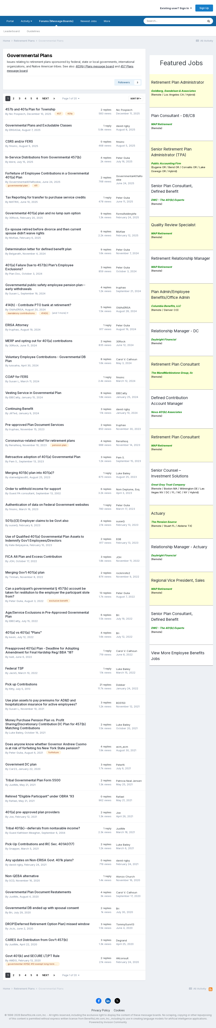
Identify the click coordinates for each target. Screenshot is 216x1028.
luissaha (14, 365)
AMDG (13, 960)
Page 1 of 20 (70, 98)
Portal (10, 21)
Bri (117, 615)
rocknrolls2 (123, 573)
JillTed (13, 413)
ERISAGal (14, 129)
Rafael (13, 800)
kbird (12, 161)
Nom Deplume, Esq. (128, 489)
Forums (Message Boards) (56, 22)
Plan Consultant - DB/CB (173, 115)
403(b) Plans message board (95, 66)
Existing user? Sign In (176, 8)
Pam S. (13, 461)
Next (45, 98)
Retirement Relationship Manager (180, 258)
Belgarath (15, 253)
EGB (118, 539)
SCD (11, 880)
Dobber (120, 684)
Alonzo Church (125, 876)
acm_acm (122, 746)
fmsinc (13, 146)
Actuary (158, 513)
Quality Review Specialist (173, 224)
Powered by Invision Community (108, 1022)
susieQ (13, 525)
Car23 (13, 768)
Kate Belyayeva (18, 545)
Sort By (135, 98)
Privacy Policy (101, 1010)
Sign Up (204, 8)
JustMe (13, 784)
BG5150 (120, 702)
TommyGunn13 (125, 924)
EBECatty (14, 397)
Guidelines (33, 31)
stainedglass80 (18, 477)
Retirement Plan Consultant (175, 364)
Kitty (11, 688)
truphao (121, 287)
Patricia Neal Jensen (129, 780)
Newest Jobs (89, 21)
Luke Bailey (123, 473)
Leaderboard (12, 31)
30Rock (13, 217)
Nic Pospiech (17, 113)
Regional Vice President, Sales (178, 580)
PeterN (120, 764)
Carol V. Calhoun (126, 359)
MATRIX (14, 201)
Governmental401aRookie (25, 181)
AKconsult (122, 958)
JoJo (12, 928)
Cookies (119, 1010)
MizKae (13, 237)
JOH (11, 561)
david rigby (123, 125)
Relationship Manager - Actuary (179, 546)
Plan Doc (14, 273)
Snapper (14, 848)
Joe (11, 816)
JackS (13, 672)
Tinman (13, 577)
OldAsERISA (16, 309)
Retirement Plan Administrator (177, 82)
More (107, 21)
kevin (12, 637)
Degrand (121, 940)
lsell (11, 656)
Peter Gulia (123, 157)
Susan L (14, 293)
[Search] (153, 21)
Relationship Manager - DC (175, 331)
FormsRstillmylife (126, 213)
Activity (26, 21)
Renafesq (15, 445)
